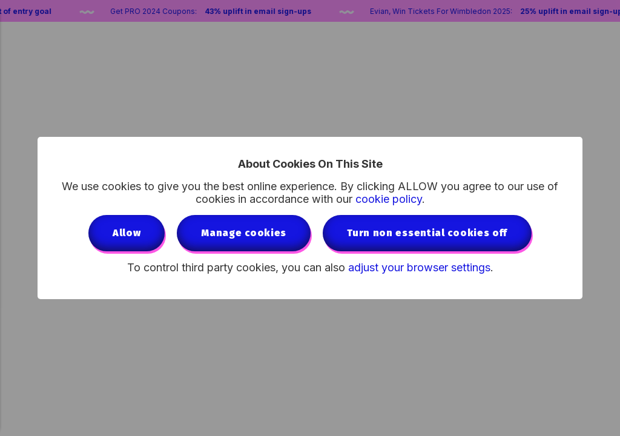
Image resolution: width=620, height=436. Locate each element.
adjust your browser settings (419, 267)
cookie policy (388, 199)
